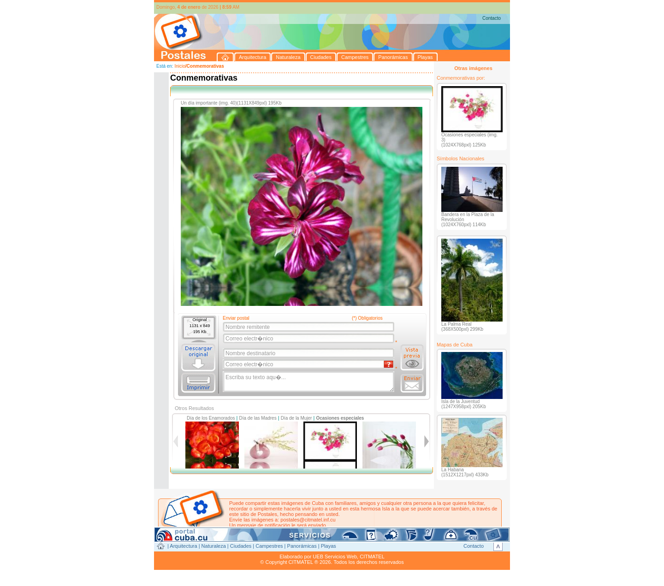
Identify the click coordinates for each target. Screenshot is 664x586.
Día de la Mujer (296, 418)
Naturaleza (214, 546)
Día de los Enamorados (211, 418)
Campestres (269, 546)
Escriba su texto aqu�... (309, 382)
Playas (328, 546)
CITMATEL (372, 556)
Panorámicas (302, 546)
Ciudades (240, 546)
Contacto (491, 18)
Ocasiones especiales (340, 418)
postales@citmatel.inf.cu (307, 519)
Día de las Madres (258, 418)
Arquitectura (183, 546)
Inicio (179, 66)
